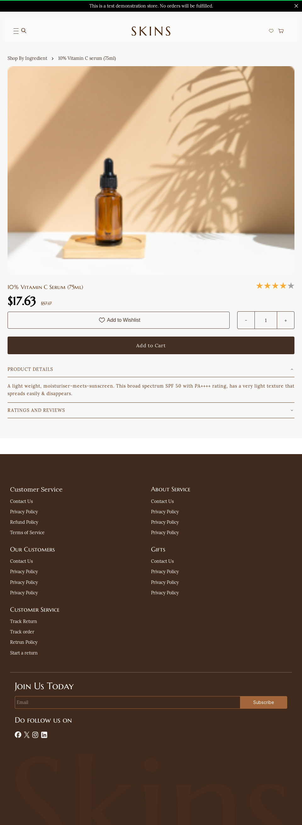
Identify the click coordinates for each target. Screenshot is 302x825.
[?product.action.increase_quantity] (285, 320)
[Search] (24, 31)
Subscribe (263, 702)
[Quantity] (265, 320)
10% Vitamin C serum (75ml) (87, 58)
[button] (272, 31)
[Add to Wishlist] (119, 320)
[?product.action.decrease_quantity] (246, 320)
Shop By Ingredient (27, 58)
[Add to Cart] (151, 345)
